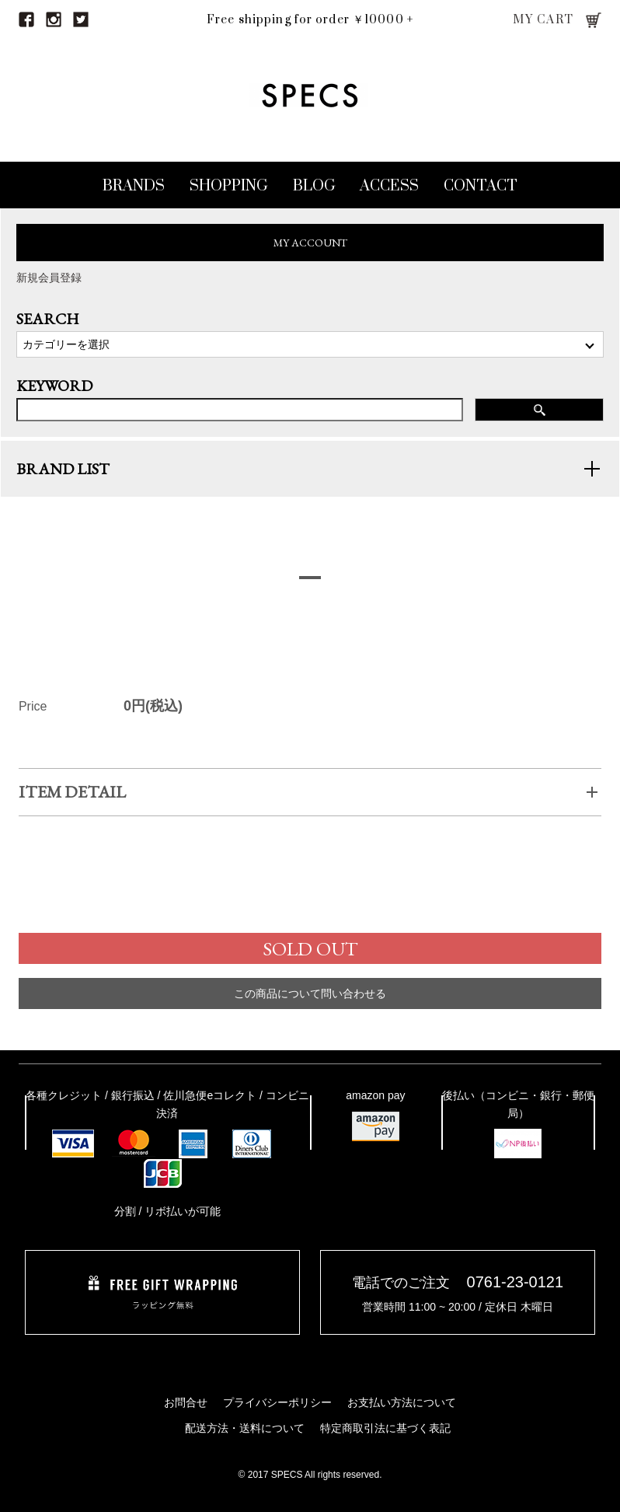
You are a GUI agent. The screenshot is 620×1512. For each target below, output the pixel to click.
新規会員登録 (49, 277)
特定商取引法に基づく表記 (385, 1428)
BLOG (314, 186)
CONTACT (480, 186)
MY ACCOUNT (310, 243)
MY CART (543, 19)
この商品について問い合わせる (310, 1010)
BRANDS (134, 186)
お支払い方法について (401, 1402)
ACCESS (389, 186)
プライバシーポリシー (277, 1402)
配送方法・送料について (245, 1428)
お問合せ (185, 1402)
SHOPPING (229, 186)
